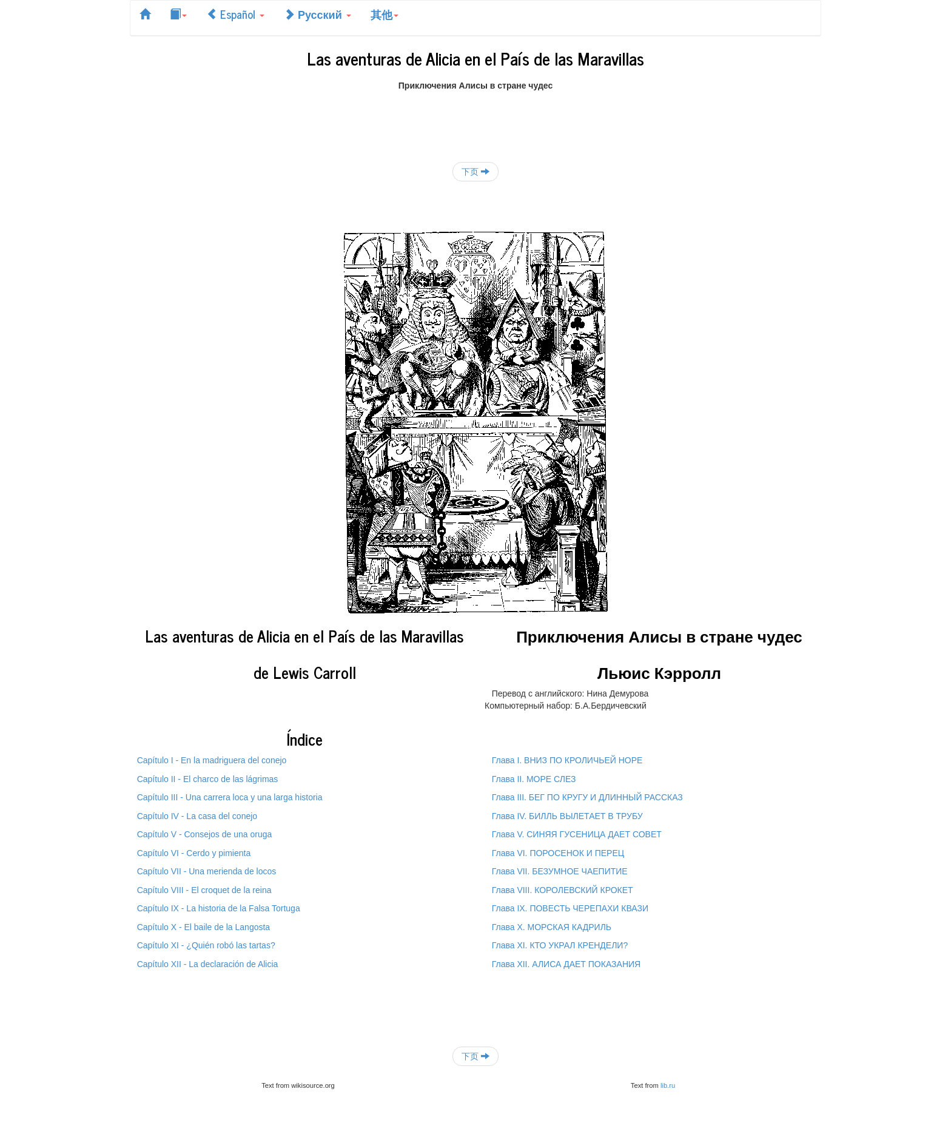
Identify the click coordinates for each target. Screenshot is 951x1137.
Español (235, 14)
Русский (317, 14)
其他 (384, 14)
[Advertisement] (475, 119)
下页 (475, 171)
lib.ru (667, 1085)
